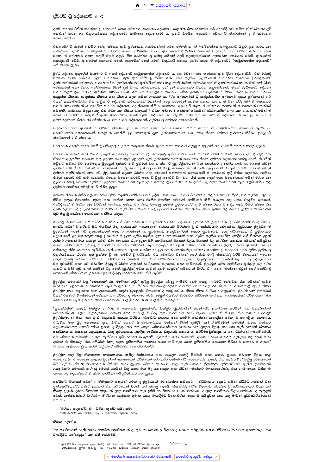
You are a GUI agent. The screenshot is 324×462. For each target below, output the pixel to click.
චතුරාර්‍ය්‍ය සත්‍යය (167, 5)
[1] (152, 336)
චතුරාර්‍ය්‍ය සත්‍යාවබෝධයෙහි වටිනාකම (139, 457)
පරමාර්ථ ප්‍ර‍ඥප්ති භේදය (197, 457)
